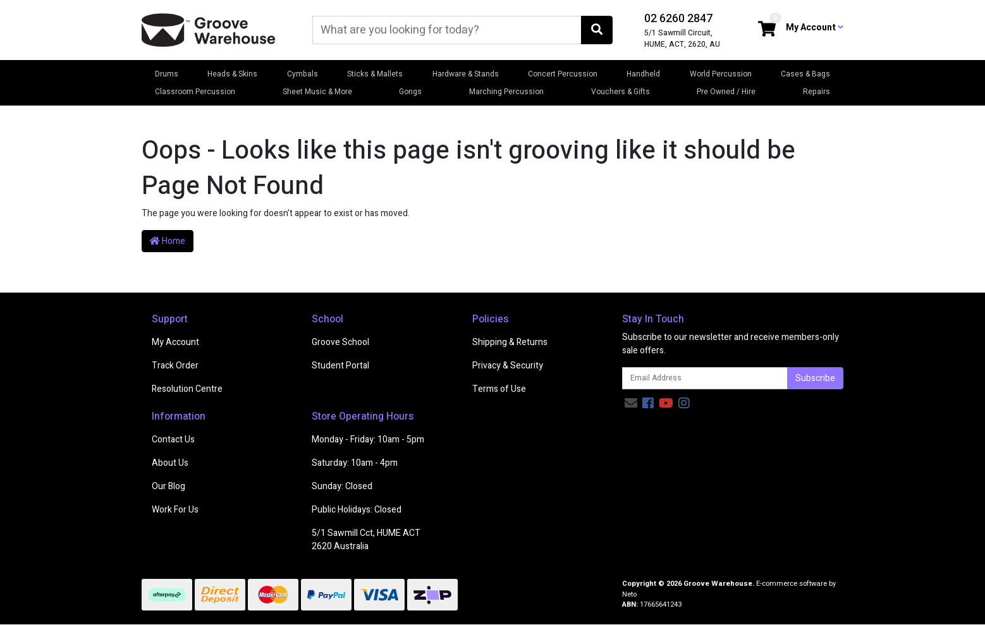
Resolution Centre (187, 389)
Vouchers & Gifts (620, 91)
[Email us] (631, 403)
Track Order (175, 365)
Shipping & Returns (510, 342)
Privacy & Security (507, 365)
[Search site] (597, 30)
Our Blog (168, 486)
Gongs (410, 91)
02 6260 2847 (678, 18)
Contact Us (173, 439)
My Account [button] (814, 27)
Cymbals (302, 74)
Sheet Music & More (317, 91)
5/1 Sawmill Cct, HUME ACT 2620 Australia (366, 539)
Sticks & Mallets (375, 74)
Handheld (643, 74)
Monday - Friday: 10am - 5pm (368, 439)
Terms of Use (499, 389)
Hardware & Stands (465, 74)
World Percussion (721, 74)
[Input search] (447, 30)
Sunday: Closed (342, 486)
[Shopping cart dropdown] (767, 30)
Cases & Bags (805, 74)
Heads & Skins (232, 74)
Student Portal (340, 365)
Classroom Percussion (195, 91)
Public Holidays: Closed (356, 509)
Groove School (340, 342)
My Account (175, 342)
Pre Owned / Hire (726, 91)
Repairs (816, 91)
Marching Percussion (506, 91)
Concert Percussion (562, 74)
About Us (170, 463)
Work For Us (175, 509)
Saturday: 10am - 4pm (355, 463)
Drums (166, 74)
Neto (629, 594)
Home (167, 241)
